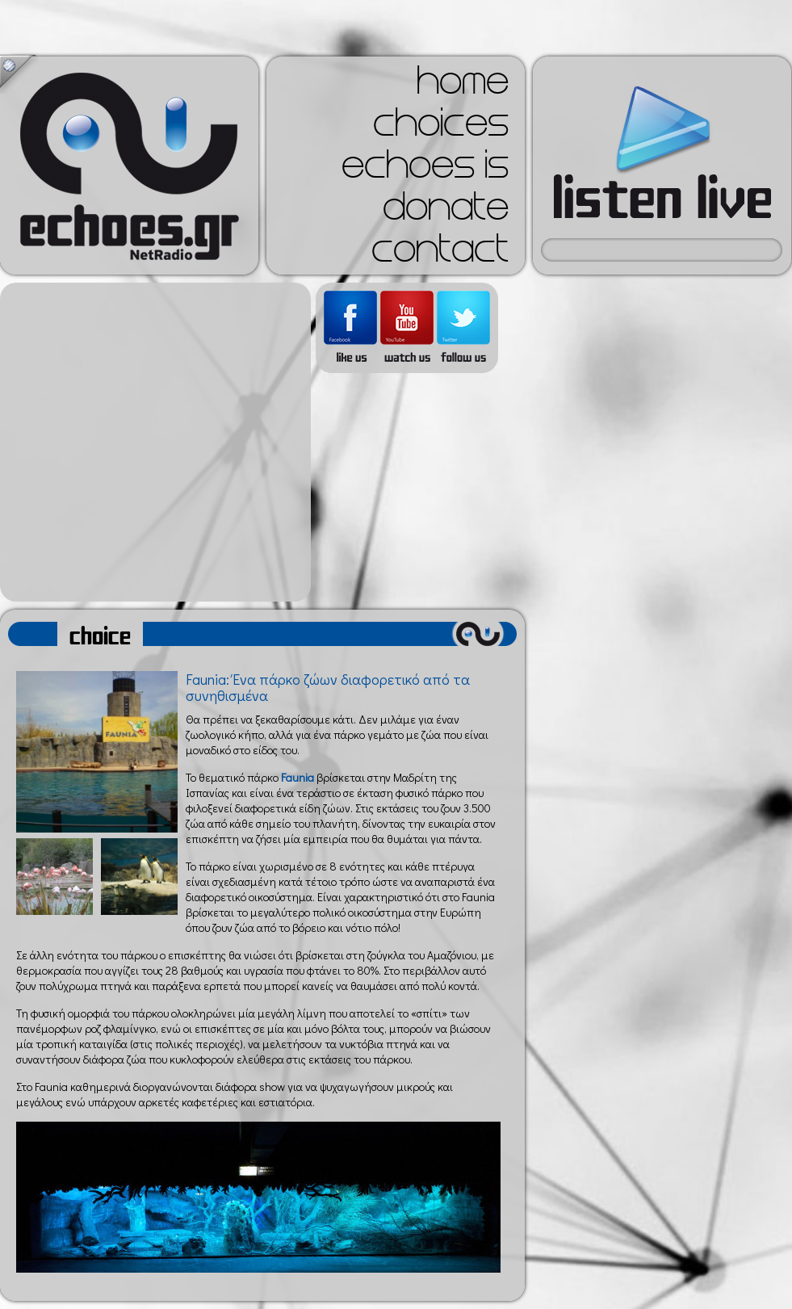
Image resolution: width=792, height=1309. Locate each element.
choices (441, 127)
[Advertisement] (151, 442)
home (463, 85)
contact (440, 253)
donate (446, 211)
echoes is (425, 169)
